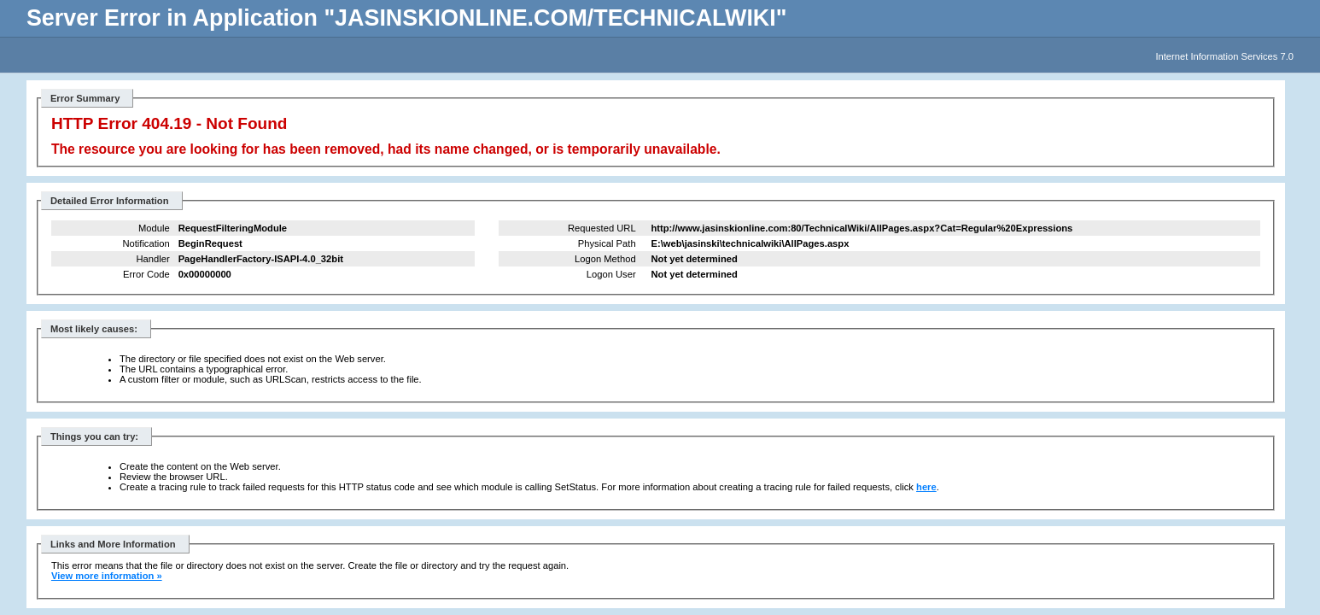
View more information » (106, 576)
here (926, 487)
